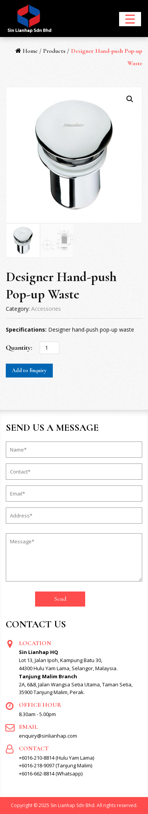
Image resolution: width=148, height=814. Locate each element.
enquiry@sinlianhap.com (48, 735)
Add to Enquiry (29, 370)
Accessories (46, 308)
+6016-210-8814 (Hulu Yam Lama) (56, 757)
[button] (130, 99)
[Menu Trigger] (130, 19)
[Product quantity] (49, 348)
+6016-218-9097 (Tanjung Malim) (55, 765)
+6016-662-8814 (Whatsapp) (50, 773)
